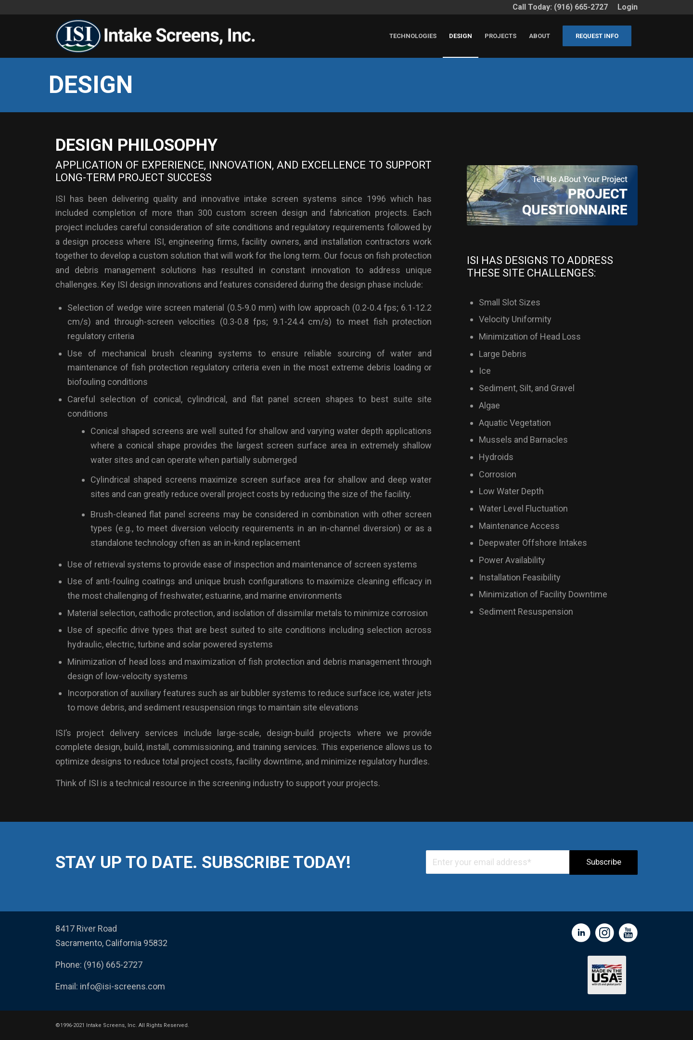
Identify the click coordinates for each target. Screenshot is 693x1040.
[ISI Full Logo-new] (158, 36)
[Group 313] (552, 195)
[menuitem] (625, 7)
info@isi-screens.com (122, 986)
